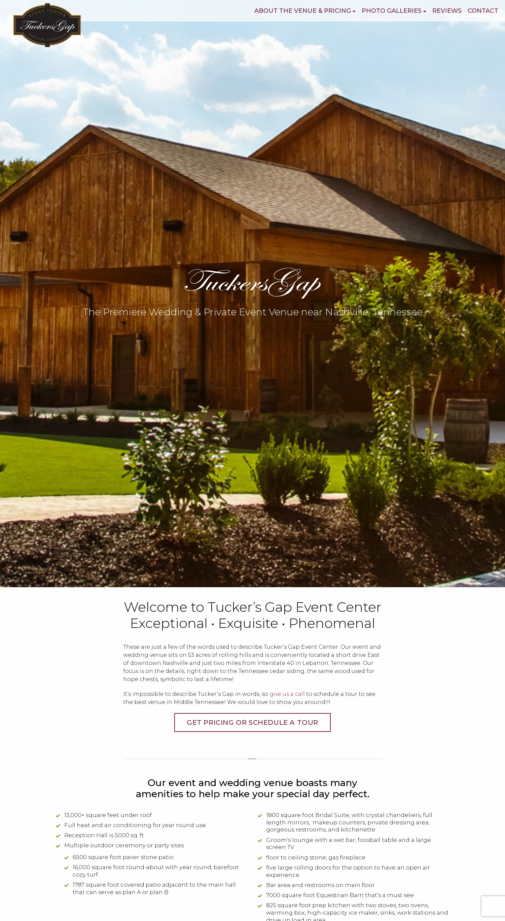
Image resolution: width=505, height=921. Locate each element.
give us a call (287, 694)
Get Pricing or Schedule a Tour (252, 722)
